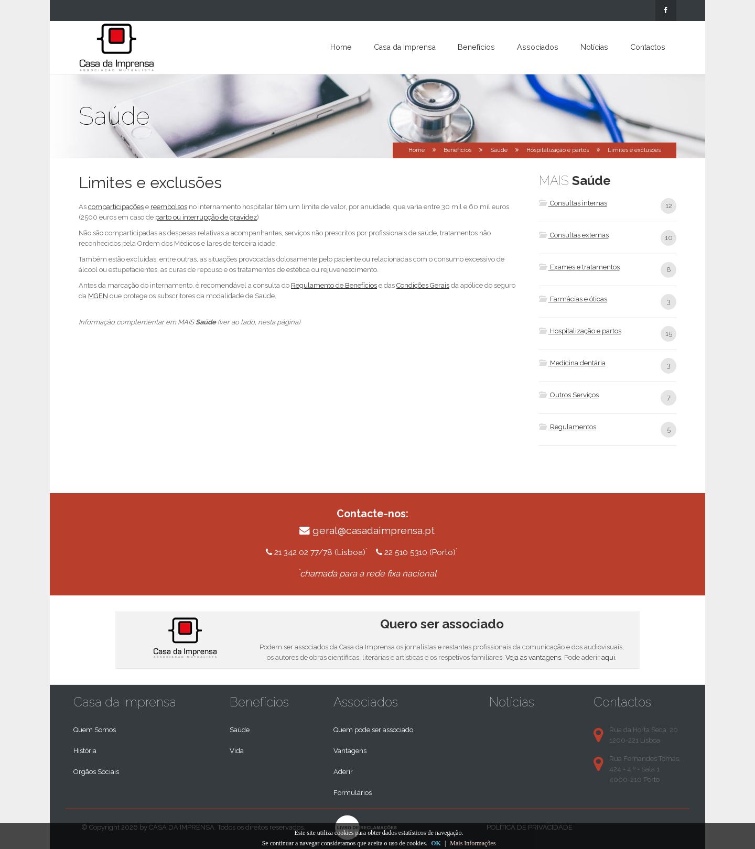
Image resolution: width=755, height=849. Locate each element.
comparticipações (116, 207)
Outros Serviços (569, 395)
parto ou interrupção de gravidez (206, 217)
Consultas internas (573, 203)
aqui (608, 657)
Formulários (352, 793)
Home (341, 47)
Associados (537, 47)
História (84, 751)
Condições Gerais (422, 285)
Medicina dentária (572, 363)
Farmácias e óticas (573, 299)
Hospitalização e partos (557, 150)
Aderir (343, 772)
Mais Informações (472, 843)
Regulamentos (567, 427)
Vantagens (349, 751)
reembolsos (168, 207)
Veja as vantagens (533, 657)
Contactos (647, 47)
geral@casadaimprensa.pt (373, 531)
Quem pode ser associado (373, 730)
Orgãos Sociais (96, 772)
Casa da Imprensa (405, 47)
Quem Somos (94, 730)
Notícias (594, 47)
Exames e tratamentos (579, 267)
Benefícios (476, 47)
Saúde (499, 150)
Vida (237, 751)
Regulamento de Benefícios (334, 285)
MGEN (98, 296)
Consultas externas (574, 235)
